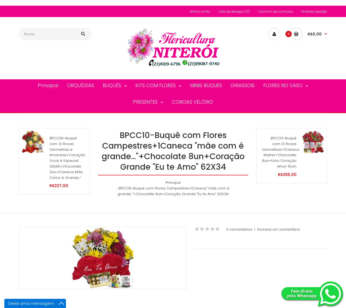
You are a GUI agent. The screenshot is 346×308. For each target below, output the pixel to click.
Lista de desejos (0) (234, 11)
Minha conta (200, 11)
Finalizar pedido (314, 11)
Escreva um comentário (278, 229)
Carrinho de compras (275, 11)
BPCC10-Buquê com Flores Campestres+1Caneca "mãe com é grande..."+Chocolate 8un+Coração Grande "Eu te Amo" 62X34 (173, 191)
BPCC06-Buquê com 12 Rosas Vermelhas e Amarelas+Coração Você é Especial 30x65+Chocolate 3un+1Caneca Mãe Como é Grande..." (67, 158)
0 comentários (239, 229)
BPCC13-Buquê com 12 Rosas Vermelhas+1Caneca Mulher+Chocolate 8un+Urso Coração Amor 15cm (280, 152)
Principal (173, 182)
